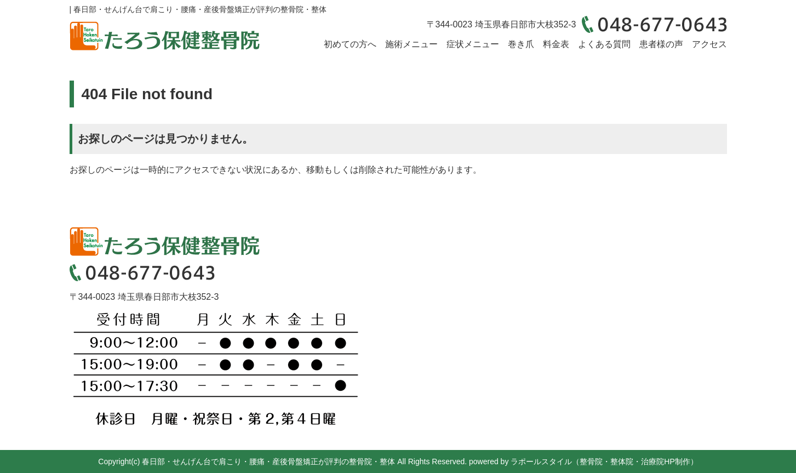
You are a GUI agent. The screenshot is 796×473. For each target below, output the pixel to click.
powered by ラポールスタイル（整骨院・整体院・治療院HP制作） (583, 461)
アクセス (709, 44)
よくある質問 (604, 44)
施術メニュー (411, 44)
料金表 (556, 44)
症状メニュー (472, 44)
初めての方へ (350, 44)
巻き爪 (521, 44)
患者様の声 (661, 44)
